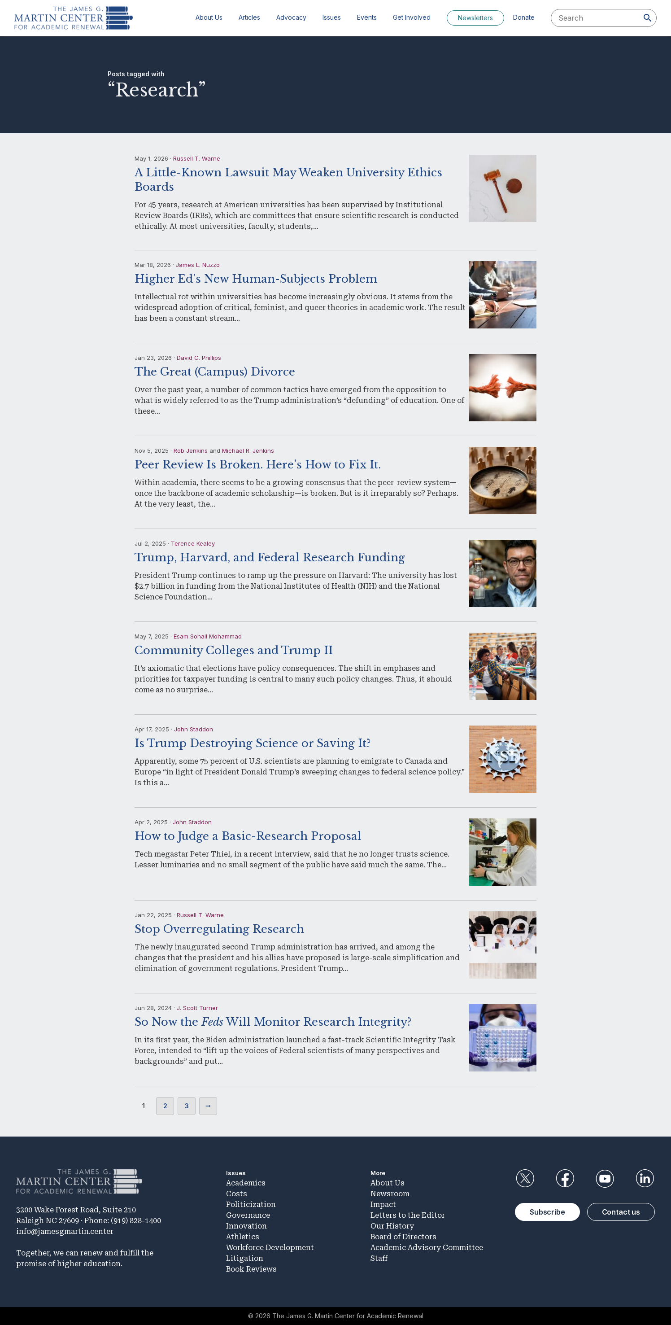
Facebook (565, 1179)
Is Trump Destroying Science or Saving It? (252, 743)
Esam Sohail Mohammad (208, 636)
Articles (249, 17)
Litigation (244, 1258)
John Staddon (193, 729)
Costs (236, 1193)
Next (208, 1106)
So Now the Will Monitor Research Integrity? (273, 1021)
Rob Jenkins (191, 450)
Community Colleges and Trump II (234, 650)
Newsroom (390, 1193)
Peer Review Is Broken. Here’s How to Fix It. (258, 464)
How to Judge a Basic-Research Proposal (248, 836)
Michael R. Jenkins (248, 450)
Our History (392, 1226)
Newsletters (475, 18)
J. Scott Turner (197, 1007)
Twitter (525, 1179)
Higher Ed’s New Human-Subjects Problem (256, 278)
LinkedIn (645, 1179)
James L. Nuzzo (198, 264)
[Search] (648, 18)
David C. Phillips (199, 357)
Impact (383, 1204)
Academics (246, 1183)
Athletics (242, 1237)
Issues (331, 17)
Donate (524, 17)
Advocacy (291, 17)
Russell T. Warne (196, 158)
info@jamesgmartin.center (64, 1231)
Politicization (251, 1204)
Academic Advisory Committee (426, 1247)
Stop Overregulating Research (219, 929)
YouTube (605, 1179)
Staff (379, 1258)
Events (367, 17)
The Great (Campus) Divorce (215, 371)
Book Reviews (251, 1269)
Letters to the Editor (407, 1215)
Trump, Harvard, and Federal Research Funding (270, 557)
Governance (248, 1215)
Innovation (246, 1226)
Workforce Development (270, 1247)
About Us (209, 17)
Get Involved (412, 17)
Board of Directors (403, 1237)
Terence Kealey (193, 543)
